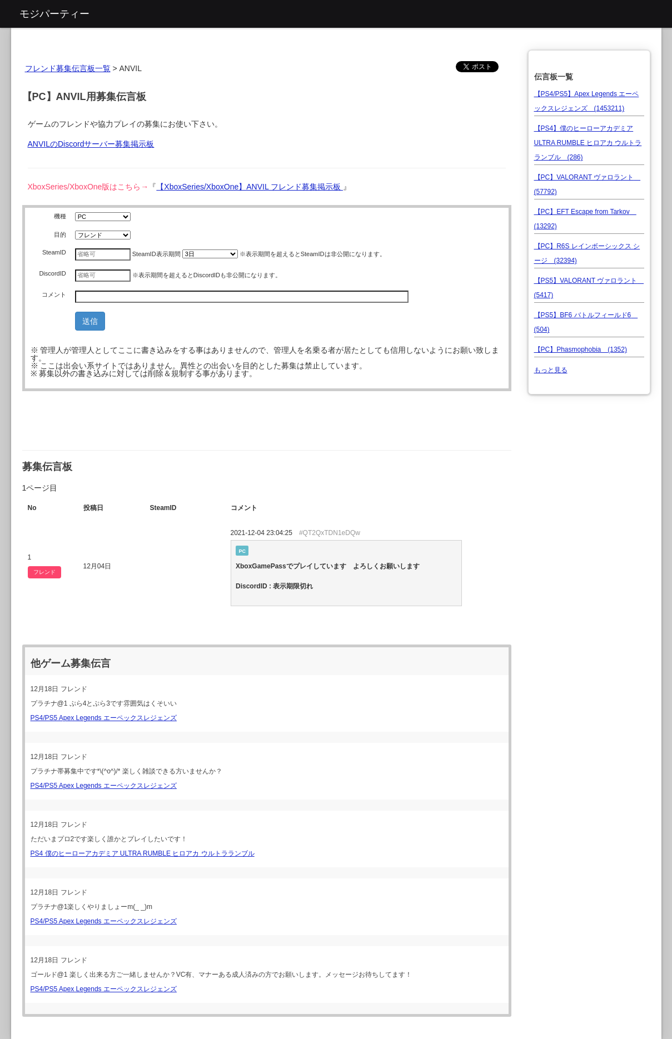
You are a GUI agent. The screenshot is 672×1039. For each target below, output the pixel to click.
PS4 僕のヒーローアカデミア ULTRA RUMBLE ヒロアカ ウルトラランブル (143, 853)
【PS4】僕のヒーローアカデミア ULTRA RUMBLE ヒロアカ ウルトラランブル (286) (588, 142)
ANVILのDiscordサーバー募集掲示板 (91, 143)
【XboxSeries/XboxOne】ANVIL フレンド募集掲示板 (249, 186)
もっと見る (551, 370)
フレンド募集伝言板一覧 (68, 68)
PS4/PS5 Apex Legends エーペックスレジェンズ (104, 718)
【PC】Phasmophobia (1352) (580, 349)
